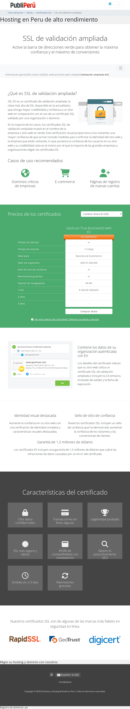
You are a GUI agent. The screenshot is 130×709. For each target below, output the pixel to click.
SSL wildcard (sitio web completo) (63, 74)
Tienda (29, 12)
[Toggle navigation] (121, 68)
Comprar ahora (88, 311)
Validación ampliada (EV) (95, 74)
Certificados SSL (44, 12)
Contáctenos (65, 682)
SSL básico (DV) (36, 74)
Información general (16, 74)
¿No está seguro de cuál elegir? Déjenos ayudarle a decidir (65, 319)
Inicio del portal (15, 12)
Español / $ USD (68, 674)
